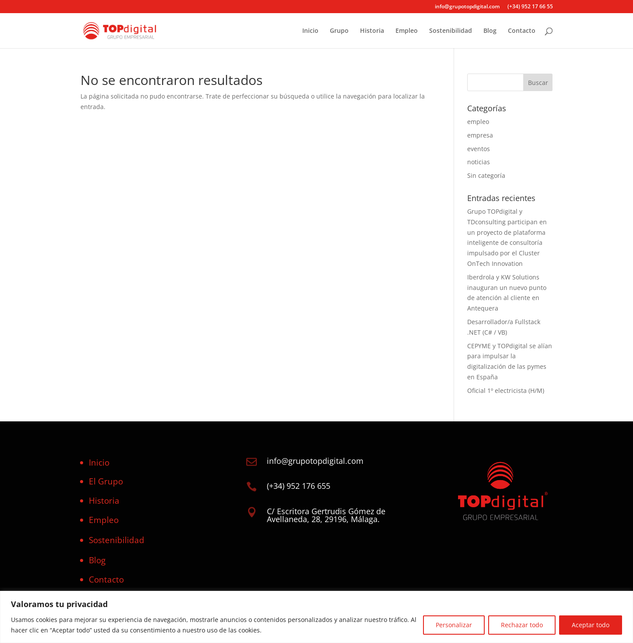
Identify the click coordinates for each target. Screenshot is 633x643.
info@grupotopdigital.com (467, 7)
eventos (478, 149)
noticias (478, 162)
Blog (490, 31)
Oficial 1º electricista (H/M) (505, 390)
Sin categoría (486, 175)
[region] (316, 617)
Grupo (339, 31)
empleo (478, 121)
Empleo (406, 31)
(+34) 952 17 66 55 (530, 7)
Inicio (310, 31)
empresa (480, 135)
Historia (372, 31)
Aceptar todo (590, 625)
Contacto (521, 31)
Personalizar (454, 625)
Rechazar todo (522, 625)
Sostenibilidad (450, 31)
